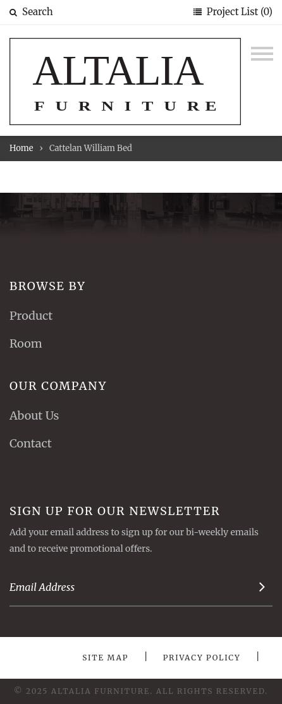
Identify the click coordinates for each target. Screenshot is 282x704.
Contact (30, 443)
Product (30, 315)
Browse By (47, 286)
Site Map (105, 657)
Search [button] (31, 12)
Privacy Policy (202, 657)
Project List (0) (238, 12)
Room (25, 343)
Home (21, 148)
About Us (34, 415)
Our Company (58, 386)
